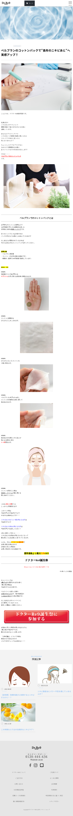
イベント (17, 46)
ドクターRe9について (19, 772)
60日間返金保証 (19, 790)
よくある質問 (54, 778)
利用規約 (54, 790)
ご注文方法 (18, 778)
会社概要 (54, 784)
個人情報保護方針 (19, 801)
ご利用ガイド (54, 772)
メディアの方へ (54, 801)
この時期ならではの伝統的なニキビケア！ (18, 729)
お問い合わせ (19, 784)
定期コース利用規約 (18, 796)
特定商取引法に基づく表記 (54, 796)
